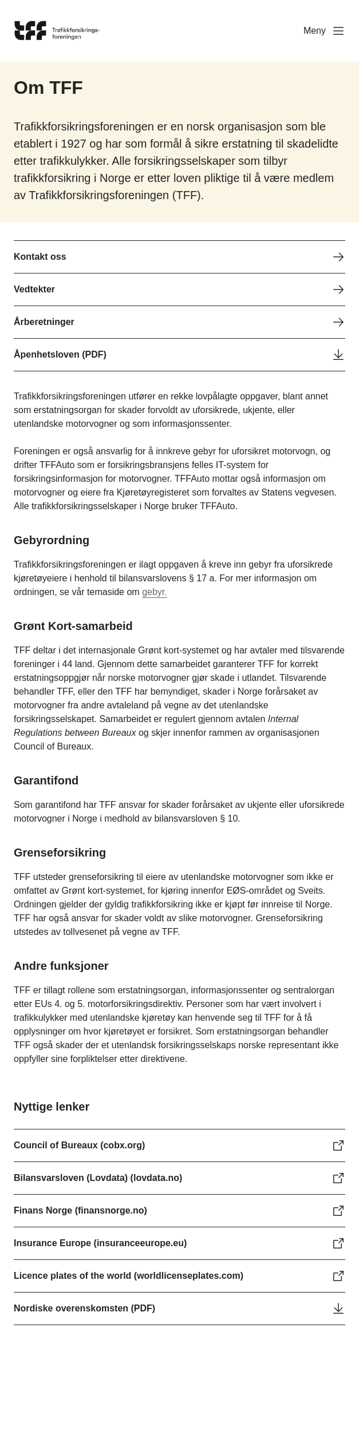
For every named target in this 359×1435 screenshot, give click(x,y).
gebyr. (154, 592)
